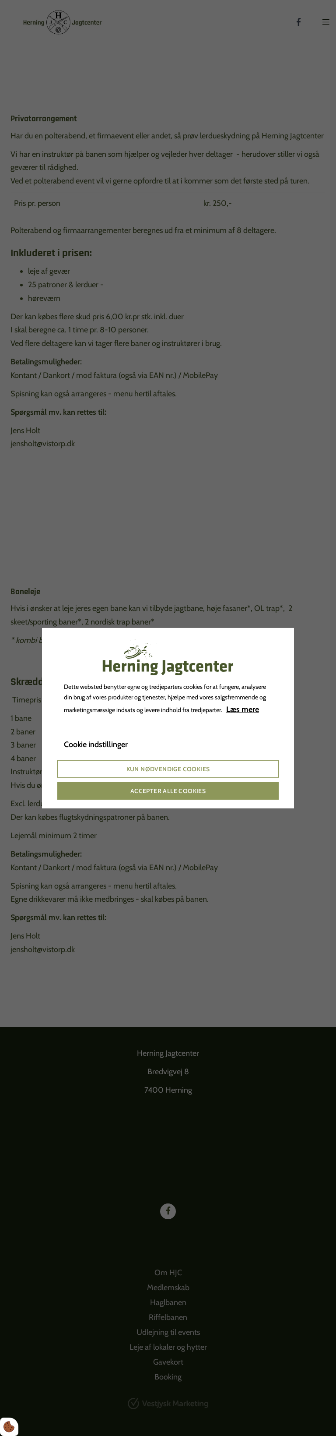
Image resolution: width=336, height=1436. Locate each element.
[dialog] (168, 718)
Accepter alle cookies (168, 791)
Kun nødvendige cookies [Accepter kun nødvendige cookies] (168, 769)
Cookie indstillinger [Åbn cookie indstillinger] (96, 744)
